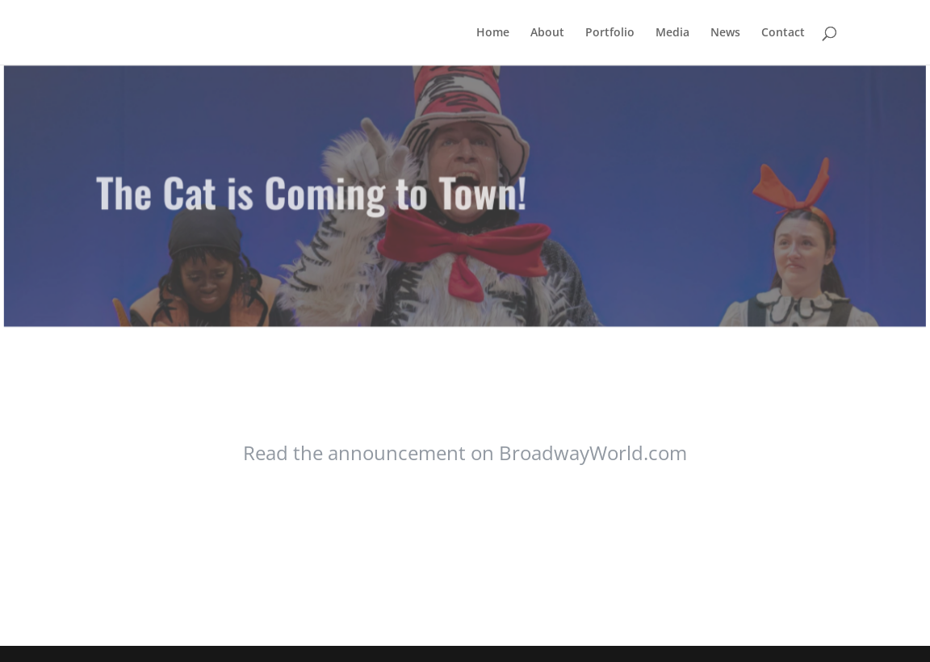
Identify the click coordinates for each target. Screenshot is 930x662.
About (547, 33)
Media (672, 33)
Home (492, 33)
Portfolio (610, 33)
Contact (783, 33)
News (725, 33)
